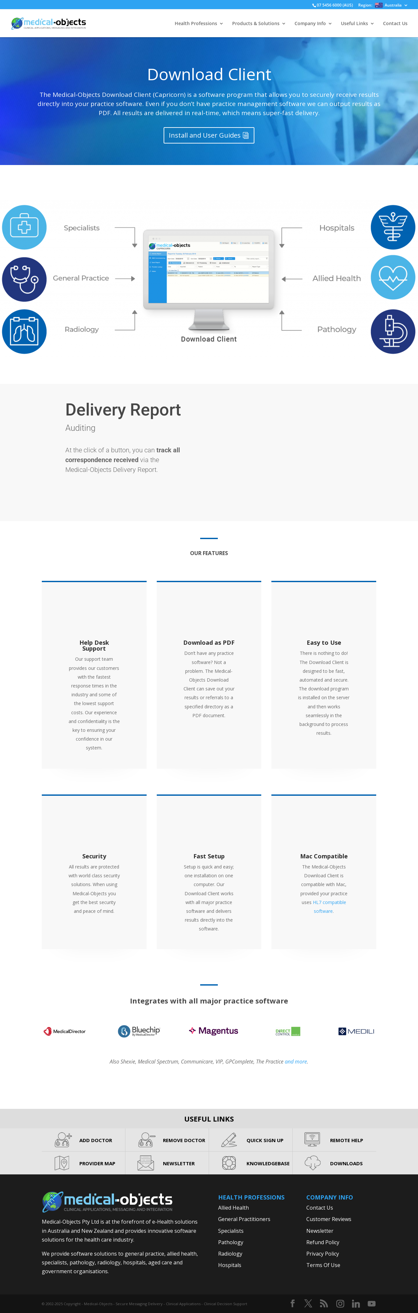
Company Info (310, 23)
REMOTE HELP (346, 1140)
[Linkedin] (355, 1304)
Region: (380, 5)
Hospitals (229, 1265)
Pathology (230, 1242)
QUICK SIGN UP (265, 1140)
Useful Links (354, 23)
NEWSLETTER (179, 1163)
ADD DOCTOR (95, 1140)
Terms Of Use (323, 1265)
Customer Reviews (328, 1219)
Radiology (230, 1253)
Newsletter (319, 1230)
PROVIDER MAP (97, 1163)
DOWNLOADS (346, 1163)
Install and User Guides (205, 135)
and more (296, 1061)
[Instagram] (340, 1304)
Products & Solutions (256, 23)
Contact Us (395, 23)
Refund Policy (322, 1242)
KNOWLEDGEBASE (268, 1163)
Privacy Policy (322, 1253)
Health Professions (196, 23)
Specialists (231, 1230)
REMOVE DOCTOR (184, 1140)
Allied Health (233, 1207)
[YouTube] (371, 1304)
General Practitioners (244, 1219)
